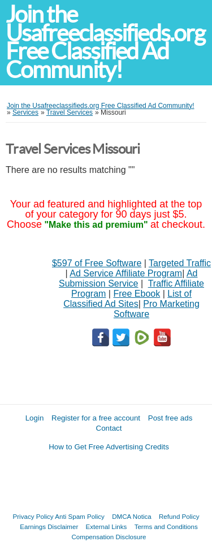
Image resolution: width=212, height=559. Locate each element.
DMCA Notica (132, 516)
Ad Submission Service (128, 278)
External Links (106, 526)
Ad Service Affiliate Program (126, 273)
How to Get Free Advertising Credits (109, 447)
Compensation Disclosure (108, 536)
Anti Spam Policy (80, 516)
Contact (109, 428)
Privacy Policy (33, 516)
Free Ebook (136, 293)
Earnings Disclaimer (49, 526)
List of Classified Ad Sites (127, 299)
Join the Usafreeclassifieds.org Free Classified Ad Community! (105, 42)
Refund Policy (179, 516)
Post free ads (170, 418)
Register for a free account (95, 418)
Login (34, 418)
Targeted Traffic (180, 263)
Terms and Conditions (166, 526)
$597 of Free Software (96, 263)
